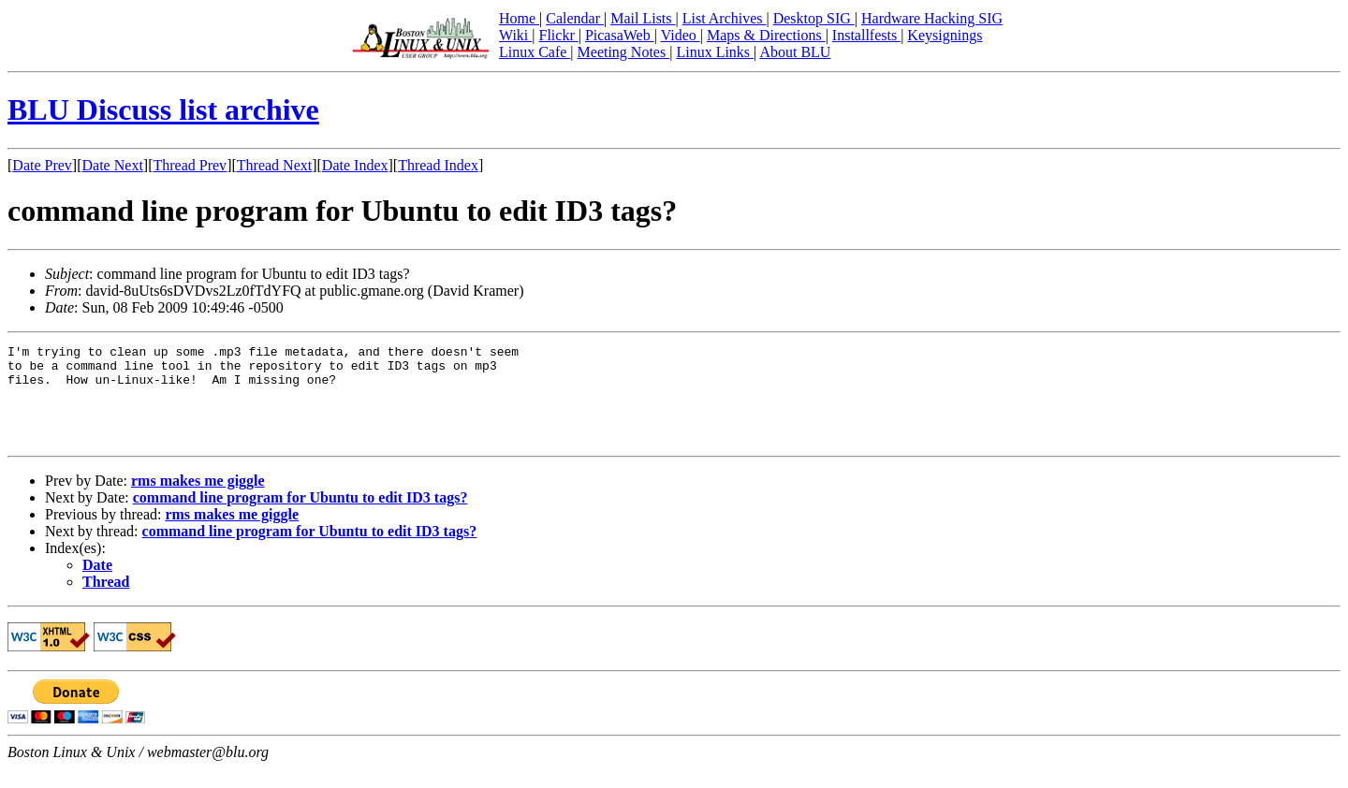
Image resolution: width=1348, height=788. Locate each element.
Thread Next (274, 165)
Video (680, 35)
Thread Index (438, 165)
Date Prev (42, 165)
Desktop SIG (814, 18)
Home (519, 18)
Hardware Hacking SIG (932, 18)
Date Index (355, 165)
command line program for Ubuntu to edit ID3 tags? (300, 517)
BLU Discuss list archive (163, 109)
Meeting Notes (624, 52)
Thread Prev (190, 165)
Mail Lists (642, 18)
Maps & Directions (766, 35)
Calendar (575, 18)
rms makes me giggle (198, 500)
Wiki (515, 35)
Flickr (558, 35)
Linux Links (715, 52)
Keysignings (944, 35)
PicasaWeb (619, 35)
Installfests (866, 35)
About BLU (794, 52)
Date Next (112, 165)
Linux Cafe (534, 52)
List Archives (724, 18)
